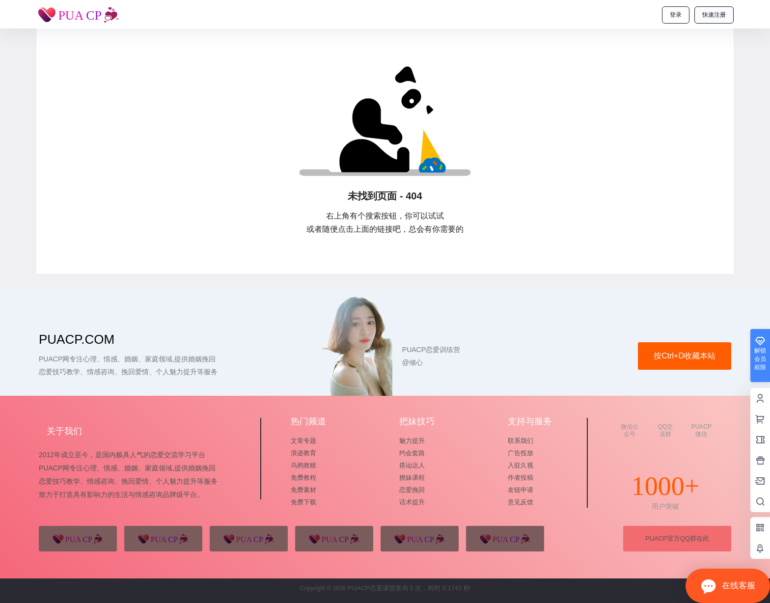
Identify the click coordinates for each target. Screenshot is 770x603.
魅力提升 (412, 440)
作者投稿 (520, 477)
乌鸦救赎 (303, 465)
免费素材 (303, 489)
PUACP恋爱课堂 (370, 588)
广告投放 (520, 453)
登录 (676, 14)
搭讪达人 (412, 465)
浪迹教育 (303, 453)
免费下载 (303, 502)
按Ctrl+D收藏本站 (684, 356)
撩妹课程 (412, 477)
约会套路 (412, 453)
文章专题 (303, 440)
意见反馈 (520, 502)
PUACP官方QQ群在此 (677, 538)
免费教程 (303, 477)
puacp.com (76, 339)
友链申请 (520, 489)
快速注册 (714, 14)
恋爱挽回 (412, 489)
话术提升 (412, 502)
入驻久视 (520, 465)
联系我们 (520, 440)
